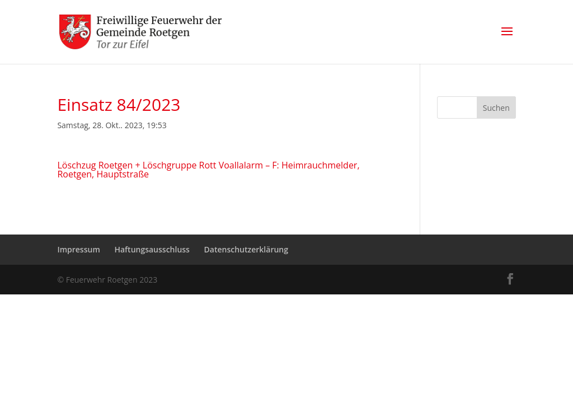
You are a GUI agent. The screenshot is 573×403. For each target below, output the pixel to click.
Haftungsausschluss (152, 249)
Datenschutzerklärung (246, 249)
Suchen (496, 107)
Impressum (78, 249)
